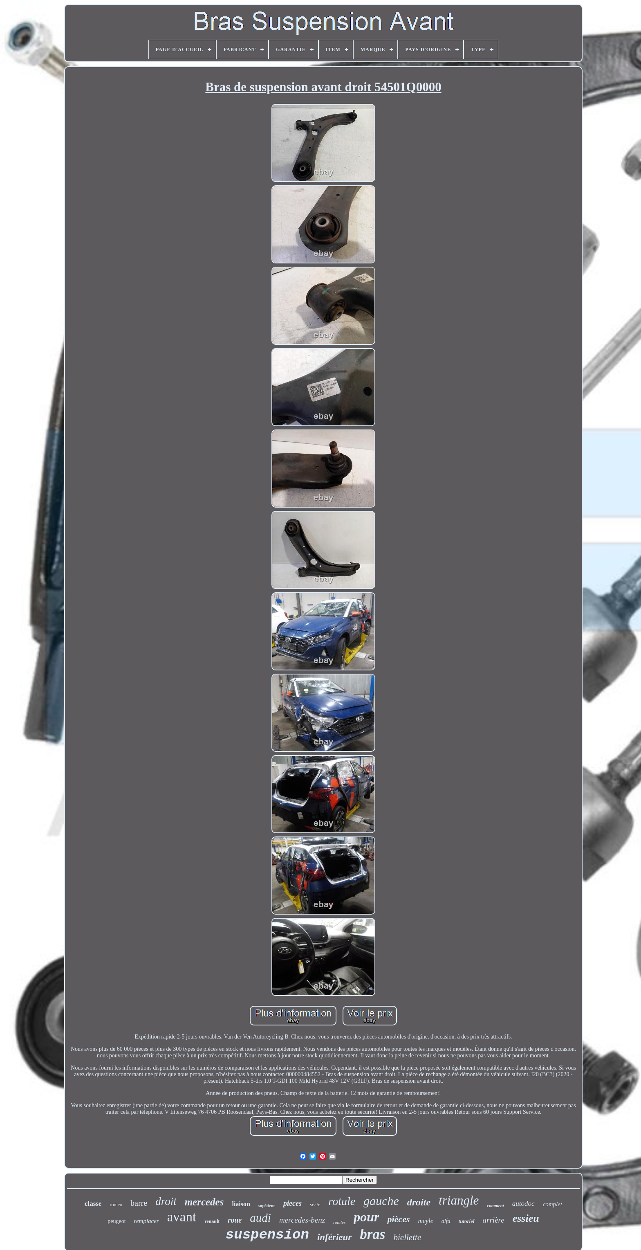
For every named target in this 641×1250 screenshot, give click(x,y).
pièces (398, 1219)
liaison (241, 1204)
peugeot (117, 1221)
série (315, 1204)
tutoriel (467, 1221)
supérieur (266, 1205)
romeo (116, 1204)
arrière (493, 1220)
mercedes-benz (302, 1220)
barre (138, 1202)
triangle (459, 1200)
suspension (267, 1235)
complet (552, 1204)
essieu (526, 1218)
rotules (339, 1222)
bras (372, 1234)
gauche (381, 1200)
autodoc (523, 1203)
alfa (446, 1221)
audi (260, 1217)
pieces (292, 1203)
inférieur (334, 1237)
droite (418, 1202)
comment (495, 1205)
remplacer (146, 1221)
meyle (425, 1220)
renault (212, 1221)
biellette (407, 1237)
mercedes (204, 1201)
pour (366, 1217)
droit (166, 1201)
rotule (341, 1201)
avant (181, 1217)
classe (93, 1203)
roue (235, 1220)
